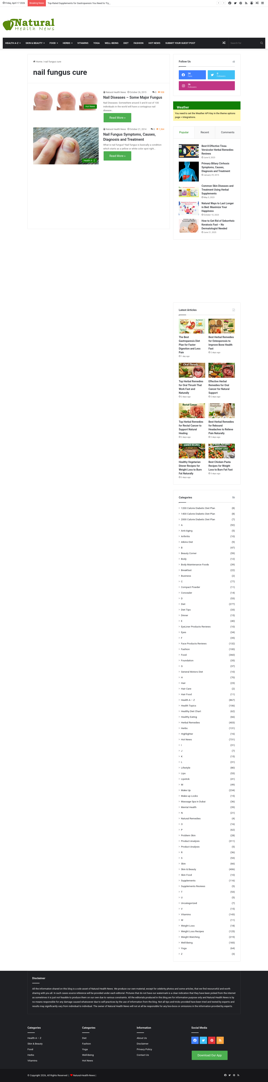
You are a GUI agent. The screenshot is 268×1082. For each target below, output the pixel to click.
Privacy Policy (144, 1049)
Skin (183, 863)
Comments (227, 132)
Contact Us (143, 1054)
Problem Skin (188, 835)
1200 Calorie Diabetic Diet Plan (198, 508)
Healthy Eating (189, 716)
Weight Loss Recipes (192, 931)
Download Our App (210, 1055)
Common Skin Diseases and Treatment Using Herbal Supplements (217, 189)
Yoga (96, 43)
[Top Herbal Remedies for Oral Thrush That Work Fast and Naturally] (192, 370)
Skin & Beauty (33, 43)
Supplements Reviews (193, 886)
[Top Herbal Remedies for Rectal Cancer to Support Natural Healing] (192, 410)
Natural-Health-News (84, 1075)
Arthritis (185, 536)
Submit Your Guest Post (180, 43)
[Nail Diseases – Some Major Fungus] (66, 100)
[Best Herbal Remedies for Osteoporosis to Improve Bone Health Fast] (221, 326)
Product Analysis (190, 841)
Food (53, 43)
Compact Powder (190, 587)
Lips (183, 773)
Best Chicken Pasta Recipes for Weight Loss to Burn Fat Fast (220, 466)
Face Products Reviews (194, 643)
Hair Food (186, 694)
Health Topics (188, 705)
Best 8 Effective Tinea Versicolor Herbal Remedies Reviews (217, 150)
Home (37, 61)
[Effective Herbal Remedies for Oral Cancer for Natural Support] (221, 370)
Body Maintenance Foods (195, 564)
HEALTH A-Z (11, 43)
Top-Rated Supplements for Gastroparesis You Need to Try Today (82, 3)
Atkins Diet (187, 541)
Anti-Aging (186, 530)
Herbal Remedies (190, 722)
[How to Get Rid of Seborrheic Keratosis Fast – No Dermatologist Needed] (189, 226)
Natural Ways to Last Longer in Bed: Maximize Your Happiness (218, 207)
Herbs (66, 43)
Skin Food (186, 874)
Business (186, 575)
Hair (183, 683)
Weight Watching (190, 936)
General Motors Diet (192, 671)
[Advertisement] (178, 18)
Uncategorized (189, 903)
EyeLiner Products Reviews (196, 626)
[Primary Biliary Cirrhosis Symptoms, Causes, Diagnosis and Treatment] (189, 171)
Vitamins (82, 43)
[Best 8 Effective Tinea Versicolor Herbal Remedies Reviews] (189, 151)
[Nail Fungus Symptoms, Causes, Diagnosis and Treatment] (66, 145)
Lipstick (185, 778)
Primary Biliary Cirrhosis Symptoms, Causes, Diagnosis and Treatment (216, 167)
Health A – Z (188, 699)
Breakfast (186, 570)
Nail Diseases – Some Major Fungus (132, 97)
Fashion (138, 43)
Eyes (183, 632)
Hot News (154, 43)
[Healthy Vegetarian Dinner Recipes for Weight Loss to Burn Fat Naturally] (192, 451)
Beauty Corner (189, 553)
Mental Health (188, 807)
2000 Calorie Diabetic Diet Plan (198, 519)
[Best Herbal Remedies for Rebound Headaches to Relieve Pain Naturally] (221, 410)
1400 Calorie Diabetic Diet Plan (198, 513)
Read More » (117, 117)
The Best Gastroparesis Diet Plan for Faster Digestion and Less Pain (189, 345)
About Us (142, 1037)
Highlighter (187, 733)
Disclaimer (142, 1043)
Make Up (186, 790)
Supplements (188, 880)
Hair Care (186, 688)
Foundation (187, 660)
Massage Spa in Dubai (193, 801)
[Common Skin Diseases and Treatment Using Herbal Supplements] (189, 191)
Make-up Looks (189, 795)
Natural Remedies (191, 818)
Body (183, 558)
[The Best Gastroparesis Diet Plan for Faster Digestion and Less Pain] (192, 326)
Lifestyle (185, 767)
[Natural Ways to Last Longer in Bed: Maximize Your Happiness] (189, 208)
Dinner (184, 615)
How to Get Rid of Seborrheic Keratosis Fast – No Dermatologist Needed (218, 224)
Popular (184, 132)
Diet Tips (186, 609)
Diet (126, 43)
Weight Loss (188, 925)
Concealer (186, 592)
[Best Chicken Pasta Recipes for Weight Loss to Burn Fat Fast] (221, 451)
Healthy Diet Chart (191, 711)
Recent (205, 132)
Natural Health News (116, 92)
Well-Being (111, 43)
